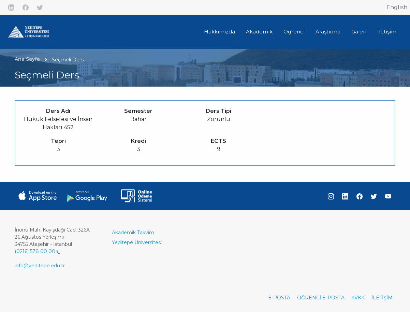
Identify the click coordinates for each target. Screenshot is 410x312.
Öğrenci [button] (294, 31)
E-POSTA (279, 298)
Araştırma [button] (328, 31)
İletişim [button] (386, 31)
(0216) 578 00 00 (37, 251)
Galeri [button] (358, 31)
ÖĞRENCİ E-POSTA (321, 298)
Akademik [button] (259, 31)
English (396, 7)
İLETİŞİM (382, 298)
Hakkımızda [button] (219, 31)
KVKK (358, 298)
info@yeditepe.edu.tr (40, 266)
